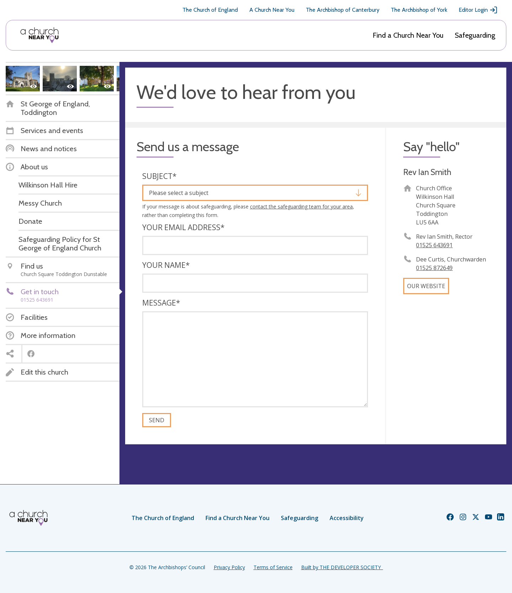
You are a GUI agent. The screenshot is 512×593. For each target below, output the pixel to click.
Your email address (183, 227)
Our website (426, 286)
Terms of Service (273, 567)
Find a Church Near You (408, 35)
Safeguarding (475, 35)
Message (161, 302)
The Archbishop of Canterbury (342, 9)
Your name (166, 265)
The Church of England (210, 9)
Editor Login (478, 10)
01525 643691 (434, 245)
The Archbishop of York (419, 9)
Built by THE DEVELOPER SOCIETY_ (342, 567)
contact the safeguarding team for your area (301, 206)
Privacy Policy (229, 567)
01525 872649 (434, 268)
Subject (159, 176)
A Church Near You (271, 9)
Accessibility (347, 518)
